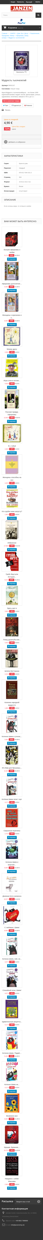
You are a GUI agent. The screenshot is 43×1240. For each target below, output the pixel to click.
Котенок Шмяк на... (11, 1084)
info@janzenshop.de (18, 1225)
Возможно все (12, 1116)
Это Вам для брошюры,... (12, 768)
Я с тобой (12, 446)
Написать (20, 2)
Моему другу (12, 349)
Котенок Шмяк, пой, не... (12, 959)
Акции (13, 2)
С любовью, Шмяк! (11, 927)
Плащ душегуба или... (12, 640)
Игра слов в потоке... (12, 380)
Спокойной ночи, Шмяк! (12, 990)
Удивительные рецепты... (12, 1022)
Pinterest (28, 105)
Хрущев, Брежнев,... (12, 1147)
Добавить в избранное (16, 142)
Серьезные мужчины (12, 831)
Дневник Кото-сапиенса (12, 896)
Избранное (12, 543)
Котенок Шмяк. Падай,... (12, 1053)
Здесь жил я (12, 608)
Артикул (5, 85)
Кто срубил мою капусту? (12, 511)
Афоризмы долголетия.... (12, 284)
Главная (4, 33)
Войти (38, 2)
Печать (7, 110)
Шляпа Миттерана (12, 671)
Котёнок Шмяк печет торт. (12, 799)
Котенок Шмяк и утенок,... (12, 736)
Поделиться (16, 105)
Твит (5, 105)
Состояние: (6, 89)
